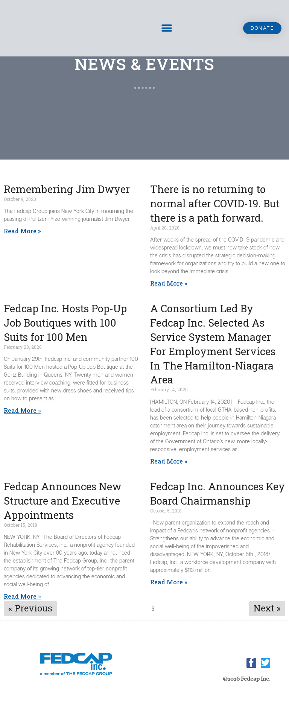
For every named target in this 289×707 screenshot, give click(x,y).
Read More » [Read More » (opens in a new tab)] (168, 283)
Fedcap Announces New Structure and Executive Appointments (63, 501)
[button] (261, 28)
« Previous (30, 608)
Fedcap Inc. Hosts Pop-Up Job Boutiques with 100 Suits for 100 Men (65, 323)
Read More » (22, 231)
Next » (267, 608)
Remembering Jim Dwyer (67, 189)
